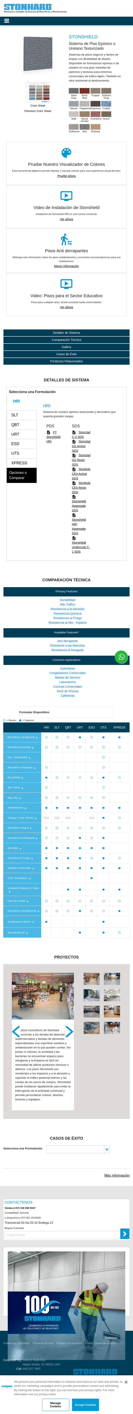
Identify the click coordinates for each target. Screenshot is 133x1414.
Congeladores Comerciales (67, 673)
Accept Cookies (85, 1404)
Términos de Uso (42, 1343)
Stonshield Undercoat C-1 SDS (81, 547)
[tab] (22, 401)
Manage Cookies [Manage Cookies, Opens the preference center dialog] (55, 1404)
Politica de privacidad (16, 1343)
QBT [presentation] (15, 425)
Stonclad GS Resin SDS (81, 460)
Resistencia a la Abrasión (67, 609)
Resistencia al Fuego (67, 618)
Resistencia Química (67, 613)
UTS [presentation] (15, 453)
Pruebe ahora (66, 176)
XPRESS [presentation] (19, 463)
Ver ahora (66, 219)
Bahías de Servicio (67, 677)
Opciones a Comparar (18, 475)
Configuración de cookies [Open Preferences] (100, 1343)
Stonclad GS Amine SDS (81, 446)
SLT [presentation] (14, 415)
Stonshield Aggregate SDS (79, 506)
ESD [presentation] (15, 444)
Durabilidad (67, 600)
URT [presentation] (15, 434)
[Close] (126, 1382)
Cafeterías (68, 695)
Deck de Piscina (67, 691)
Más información (117, 1175)
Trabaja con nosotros (69, 1343)
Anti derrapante (67, 641)
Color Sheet (37, 105)
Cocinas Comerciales (67, 686)
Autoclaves (67, 668)
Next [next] (69, 1031)
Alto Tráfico (67, 604)
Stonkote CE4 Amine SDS (81, 473)
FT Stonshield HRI (53, 437)
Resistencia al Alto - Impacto (68, 622)
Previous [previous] (16, 1031)
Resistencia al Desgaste (67, 650)
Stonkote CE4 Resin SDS (81, 487)
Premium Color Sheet (38, 111)
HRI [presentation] (16, 401)
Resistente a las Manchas (67, 645)
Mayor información (66, 266)
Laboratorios (67, 682)
